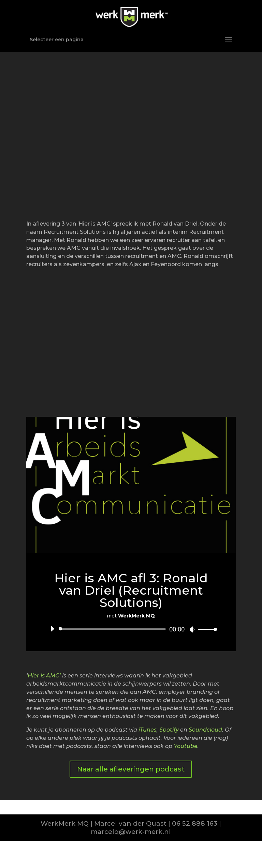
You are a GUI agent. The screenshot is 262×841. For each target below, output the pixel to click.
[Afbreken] (192, 629)
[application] (131, 629)
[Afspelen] (52, 628)
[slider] (113, 629)
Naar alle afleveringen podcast (131, 769)
